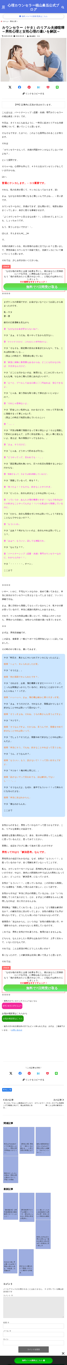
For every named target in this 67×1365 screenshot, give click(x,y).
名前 (6, 1256)
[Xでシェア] (11, 1073)
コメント (8, 1229)
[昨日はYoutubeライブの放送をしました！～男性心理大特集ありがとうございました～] (10, 1134)
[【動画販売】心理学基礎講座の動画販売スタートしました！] (10, 1168)
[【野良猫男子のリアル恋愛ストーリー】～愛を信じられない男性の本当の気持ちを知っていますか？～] (25, 1168)
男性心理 (7, 1090)
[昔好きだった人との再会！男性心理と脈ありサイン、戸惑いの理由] (56, 1134)
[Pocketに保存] (48, 87)
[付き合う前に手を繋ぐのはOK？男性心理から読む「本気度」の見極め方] (10, 1192)
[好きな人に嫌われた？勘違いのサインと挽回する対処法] (25, 1192)
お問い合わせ (16, 1030)
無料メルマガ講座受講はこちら (33, 16)
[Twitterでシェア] (10, 87)
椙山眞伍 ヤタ (35, 36)
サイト (6, 1273)
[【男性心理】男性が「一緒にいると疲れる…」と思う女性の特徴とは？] (25, 1134)
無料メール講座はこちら (33, 1360)
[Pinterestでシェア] (29, 87)
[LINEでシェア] (57, 87)
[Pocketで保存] (47, 1073)
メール (7, 1264)
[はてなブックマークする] (38, 87)
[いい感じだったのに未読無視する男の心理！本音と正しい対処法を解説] (41, 1168)
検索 (5, 1347)
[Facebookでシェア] (19, 87)
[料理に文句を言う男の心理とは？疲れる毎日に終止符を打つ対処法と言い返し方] (56, 1168)
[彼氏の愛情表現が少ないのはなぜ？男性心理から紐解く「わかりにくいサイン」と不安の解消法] (41, 1134)
